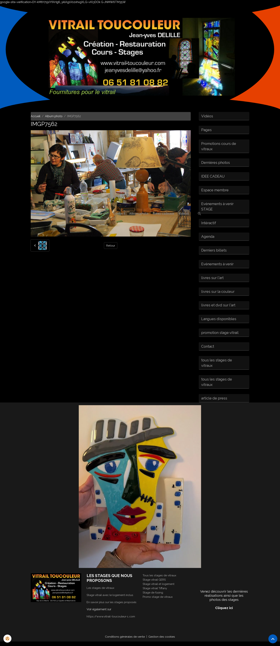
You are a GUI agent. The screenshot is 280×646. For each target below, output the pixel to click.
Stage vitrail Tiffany (155, 592)
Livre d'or (102, 213)
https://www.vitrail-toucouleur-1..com (111, 620)
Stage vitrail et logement (159, 588)
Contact (119, 213)
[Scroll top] (272, 638)
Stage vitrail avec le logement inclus (110, 599)
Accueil (85, 213)
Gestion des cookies (162, 641)
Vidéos (184, 213)
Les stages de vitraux (101, 592)
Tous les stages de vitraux (160, 579)
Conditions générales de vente (125, 641)
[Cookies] (8, 639)
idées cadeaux (163, 213)
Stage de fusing (153, 596)
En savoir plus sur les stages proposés (112, 606)
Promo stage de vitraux (158, 601)
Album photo (138, 213)
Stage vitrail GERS (155, 584)
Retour (110, 245)
